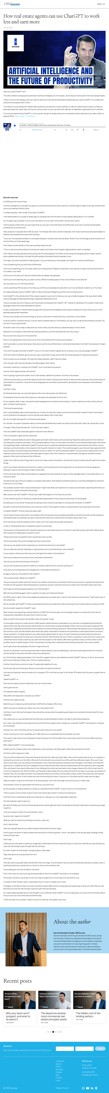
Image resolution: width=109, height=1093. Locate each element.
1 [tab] (48, 1032)
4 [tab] (56, 1032)
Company (59, 1069)
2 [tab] (51, 1032)
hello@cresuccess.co (90, 1075)
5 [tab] (58, 1032)
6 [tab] (61, 1032)
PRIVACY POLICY (62, 1088)
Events (58, 1066)
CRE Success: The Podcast (25, 116)
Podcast (59, 1072)
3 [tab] (53, 1032)
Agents (58, 1064)
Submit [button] (100, 1049)
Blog (57, 1075)
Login (58, 1080)
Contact (59, 1077)
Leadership (60, 1061)
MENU (101, 4)
